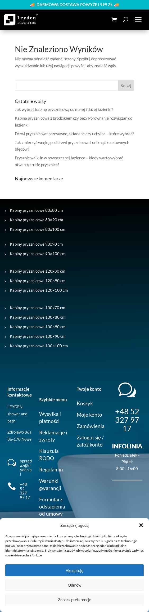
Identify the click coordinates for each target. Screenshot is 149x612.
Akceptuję (74, 570)
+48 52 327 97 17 (25, 491)
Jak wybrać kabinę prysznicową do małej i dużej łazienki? (64, 109)
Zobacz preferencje (74, 599)
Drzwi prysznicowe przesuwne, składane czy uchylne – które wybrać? (74, 133)
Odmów (74, 585)
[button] (141, 525)
